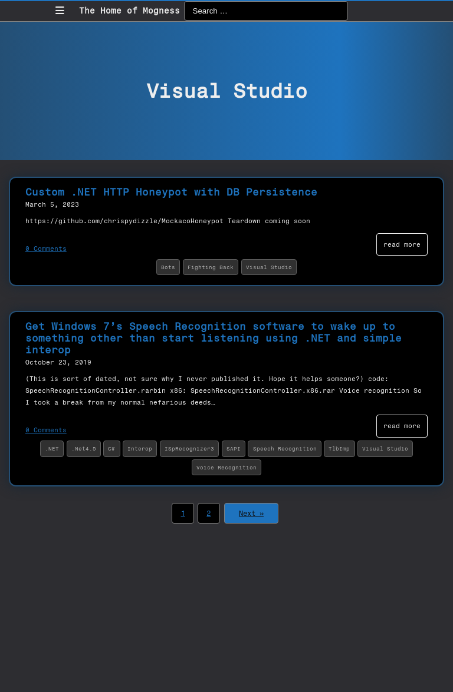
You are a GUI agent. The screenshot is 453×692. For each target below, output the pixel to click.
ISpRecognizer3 (189, 448)
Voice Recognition (226, 467)
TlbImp (339, 448)
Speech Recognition (285, 448)
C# (111, 448)
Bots (168, 267)
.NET (52, 448)
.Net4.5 (83, 448)
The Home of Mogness (129, 11)
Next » (251, 513)
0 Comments (46, 248)
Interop (139, 448)
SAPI (233, 448)
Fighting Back (211, 267)
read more (402, 244)
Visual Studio (269, 267)
